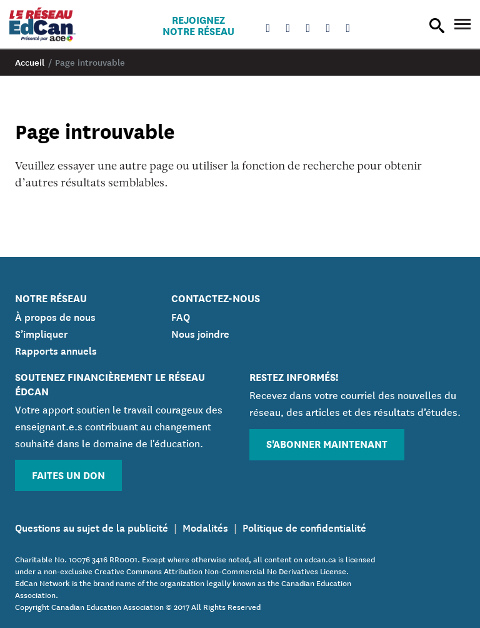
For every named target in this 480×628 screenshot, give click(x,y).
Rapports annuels (56, 350)
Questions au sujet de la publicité (91, 527)
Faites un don (68, 474)
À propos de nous (55, 316)
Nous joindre (200, 333)
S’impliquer (41, 333)
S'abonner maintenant (327, 443)
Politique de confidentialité (304, 527)
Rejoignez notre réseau (198, 25)
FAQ (180, 316)
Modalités (205, 527)
